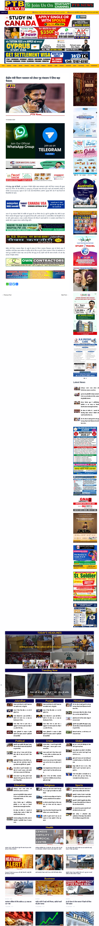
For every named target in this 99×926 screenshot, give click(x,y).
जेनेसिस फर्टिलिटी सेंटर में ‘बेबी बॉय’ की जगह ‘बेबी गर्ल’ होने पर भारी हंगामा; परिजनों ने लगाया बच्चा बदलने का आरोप (48, 848)
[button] (1, 685)
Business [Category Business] (7, 898)
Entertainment (94, 65)
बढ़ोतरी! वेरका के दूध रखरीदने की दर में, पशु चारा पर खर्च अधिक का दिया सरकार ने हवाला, (79, 873)
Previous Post (6, 295)
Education (50, 65)
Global (38, 65)
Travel (87, 65)
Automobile (68, 65)
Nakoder (20, 65)
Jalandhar (9, 65)
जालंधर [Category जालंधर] (11, 898)
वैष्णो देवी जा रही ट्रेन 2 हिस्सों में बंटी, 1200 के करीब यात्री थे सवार (49, 693)
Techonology (81, 65)
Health (56, 65)
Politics (32, 65)
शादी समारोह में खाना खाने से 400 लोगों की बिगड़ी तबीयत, (48, 872)
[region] (60, 5)
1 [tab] (84, 378)
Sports (74, 65)
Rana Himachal (50, 652)
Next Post (64, 295)
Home (3, 65)
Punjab (14, 65)
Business (62, 65)
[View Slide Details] (47, 21)
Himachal (27, 65)
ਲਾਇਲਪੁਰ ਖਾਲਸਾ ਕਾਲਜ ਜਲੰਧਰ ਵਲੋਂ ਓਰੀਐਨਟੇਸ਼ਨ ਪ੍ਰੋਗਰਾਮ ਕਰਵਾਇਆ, (78, 12)
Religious (44, 65)
